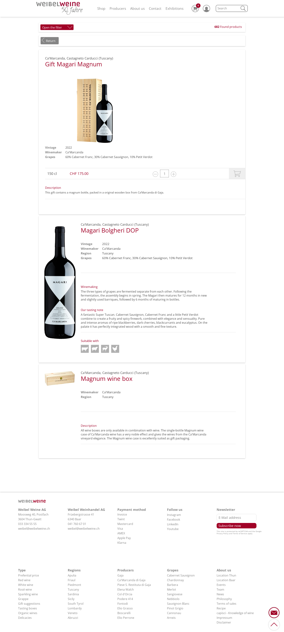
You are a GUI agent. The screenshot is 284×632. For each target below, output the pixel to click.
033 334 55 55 (27, 524)
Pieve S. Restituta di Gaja (134, 585)
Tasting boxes (27, 608)
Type (22, 570)
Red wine (24, 580)
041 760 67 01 (77, 524)
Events (221, 585)
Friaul (71, 580)
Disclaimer (224, 622)
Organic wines (27, 613)
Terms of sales (226, 604)
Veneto (73, 613)
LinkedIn (172, 524)
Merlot (171, 589)
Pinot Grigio (175, 608)
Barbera (172, 585)
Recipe (221, 608)
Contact (155, 8)
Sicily (71, 599)
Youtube (173, 529)
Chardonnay (175, 580)
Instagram (174, 515)
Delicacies (25, 618)
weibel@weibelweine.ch (34, 529)
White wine (25, 585)
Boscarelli (124, 613)
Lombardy (75, 608)
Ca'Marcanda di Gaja (131, 580)
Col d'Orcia (124, 594)
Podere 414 (125, 599)
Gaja (120, 575)
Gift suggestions (29, 604)
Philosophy (224, 599)
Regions (74, 570)
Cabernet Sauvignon (114, 157)
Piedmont (74, 585)
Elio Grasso (125, 608)
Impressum (224, 618)
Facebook (173, 520)
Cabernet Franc (82, 157)
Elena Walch (125, 589)
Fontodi (122, 604)
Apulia (72, 575)
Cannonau (174, 613)
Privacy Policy (222, 533)
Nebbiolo (173, 599)
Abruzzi (73, 618)
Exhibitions (174, 8)
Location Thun (226, 575)
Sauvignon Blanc (178, 604)
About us (137, 8)
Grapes (172, 570)
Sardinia (73, 594)
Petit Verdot (144, 157)
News (220, 594)
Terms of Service (240, 533)
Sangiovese (174, 594)
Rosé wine (25, 589)
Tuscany (73, 589)
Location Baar (226, 580)
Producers (118, 8)
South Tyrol (75, 604)
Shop (101, 8)
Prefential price (28, 575)
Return (50, 41)
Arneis (171, 618)
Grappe (23, 599)
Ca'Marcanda (74, 152)
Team (220, 589)
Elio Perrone (125, 618)
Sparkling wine (28, 594)
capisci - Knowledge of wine (235, 613)
